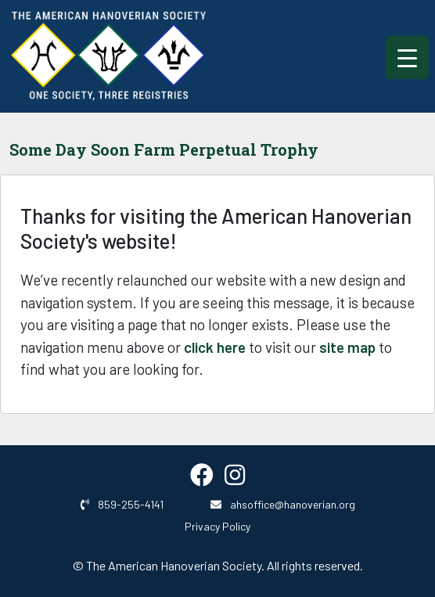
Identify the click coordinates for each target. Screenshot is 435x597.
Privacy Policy (217, 526)
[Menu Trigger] (407, 57)
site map (347, 347)
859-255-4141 (122, 504)
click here (215, 347)
